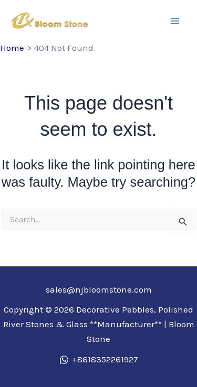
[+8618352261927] (99, 359)
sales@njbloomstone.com (99, 289)
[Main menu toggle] (174, 21)
